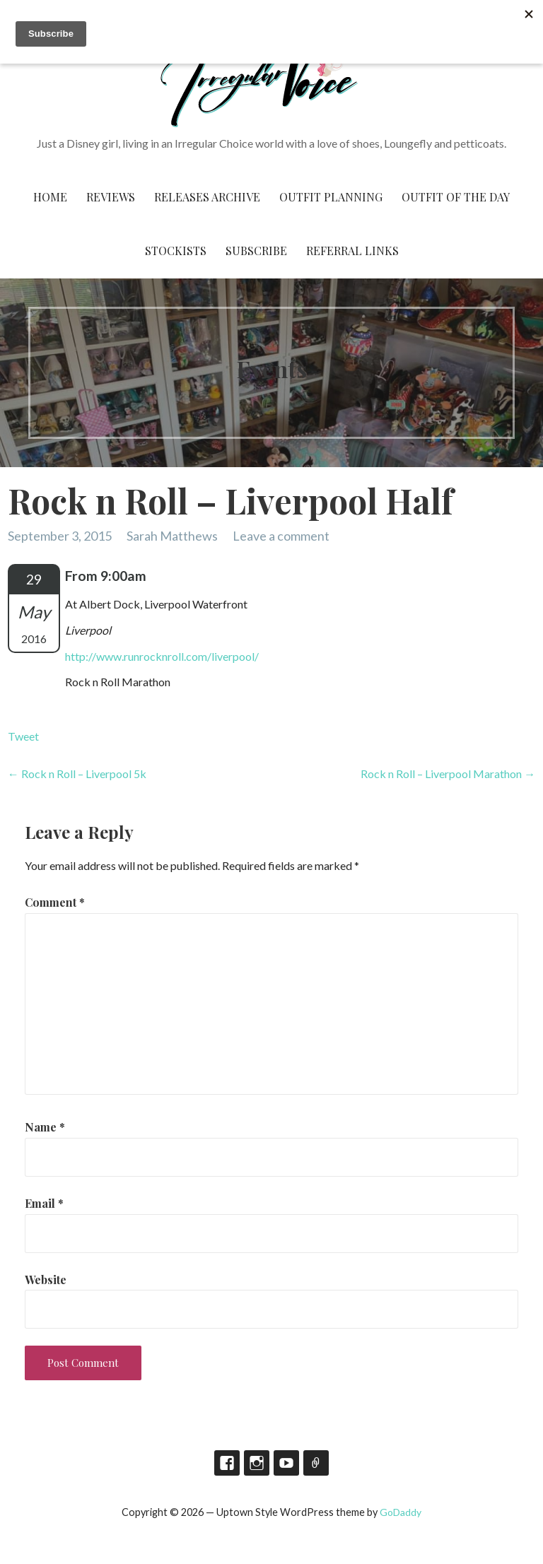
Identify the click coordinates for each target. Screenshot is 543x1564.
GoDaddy (400, 1512)
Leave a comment (281, 535)
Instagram (256, 1463)
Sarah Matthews (172, 535)
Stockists (175, 250)
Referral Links (352, 250)
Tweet (23, 736)
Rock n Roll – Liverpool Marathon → (448, 773)
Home (50, 196)
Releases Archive (207, 196)
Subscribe (256, 250)
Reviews (110, 196)
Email (44, 1203)
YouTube (286, 1463)
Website (45, 1279)
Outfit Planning (331, 196)
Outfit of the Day (456, 196)
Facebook (227, 1463)
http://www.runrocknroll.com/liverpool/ (162, 656)
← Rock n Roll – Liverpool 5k (77, 773)
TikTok (316, 1463)
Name (45, 1126)
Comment (55, 902)
